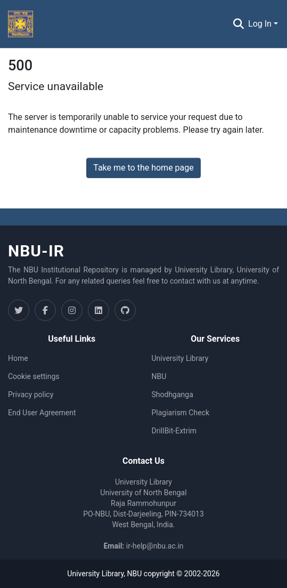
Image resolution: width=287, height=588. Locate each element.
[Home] (20, 24)
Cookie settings (34, 376)
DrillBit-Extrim (174, 430)
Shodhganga (172, 394)
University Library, (97, 573)
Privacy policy (30, 394)
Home (18, 358)
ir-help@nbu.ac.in (155, 546)
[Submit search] (238, 24)
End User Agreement (42, 412)
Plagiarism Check (181, 412)
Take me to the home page (143, 168)
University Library (180, 358)
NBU (159, 376)
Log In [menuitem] (260, 24)
